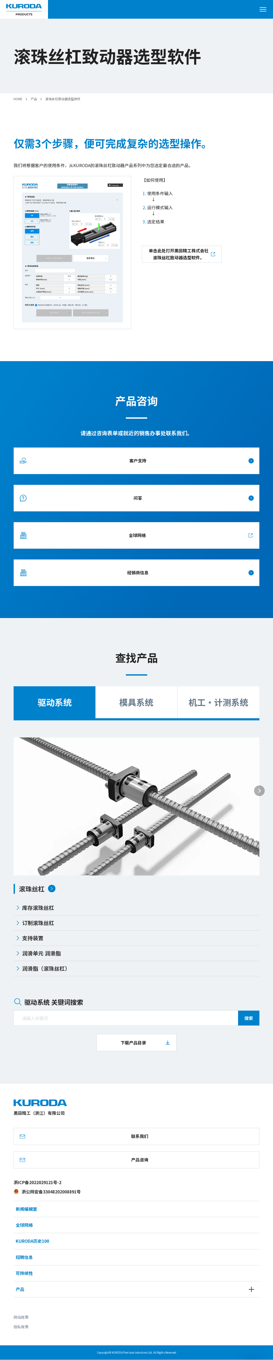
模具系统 (136, 702)
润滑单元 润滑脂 (38, 953)
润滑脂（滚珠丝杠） (43, 968)
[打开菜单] (265, 9)
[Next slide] (259, 790)
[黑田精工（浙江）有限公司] (24, 9)
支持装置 (29, 938)
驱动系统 (55, 702)
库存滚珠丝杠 (35, 907)
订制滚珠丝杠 (35, 923)
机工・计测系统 (218, 702)
